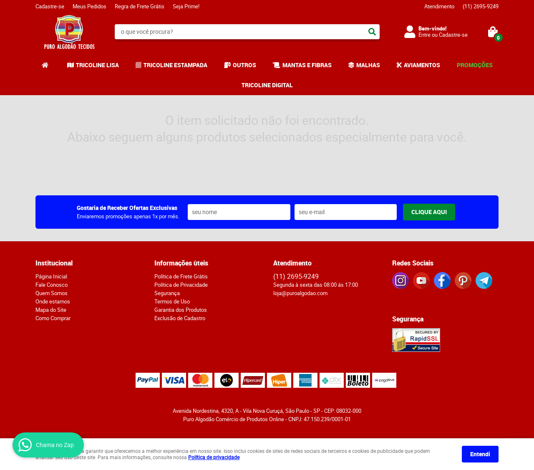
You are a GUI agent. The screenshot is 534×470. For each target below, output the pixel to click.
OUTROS (244, 65)
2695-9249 (481, 6)
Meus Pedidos (89, 6)
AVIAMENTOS (422, 65)
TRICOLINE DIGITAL (267, 85)
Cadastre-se (49, 6)
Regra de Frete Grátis (139, 6)
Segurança (167, 293)
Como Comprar (53, 318)
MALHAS (368, 65)
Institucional (54, 263)
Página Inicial (51, 276)
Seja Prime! (186, 6)
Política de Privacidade (181, 284)
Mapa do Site (50, 309)
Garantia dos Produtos (180, 309)
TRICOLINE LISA (97, 65)
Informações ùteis (181, 263)
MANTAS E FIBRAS (307, 65)
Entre (424, 34)
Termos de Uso (172, 301)
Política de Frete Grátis (181, 276)
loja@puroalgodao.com (300, 293)
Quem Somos (51, 293)
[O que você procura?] (372, 31)
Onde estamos (52, 301)
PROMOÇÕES (475, 65)
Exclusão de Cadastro (179, 318)
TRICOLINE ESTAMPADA (175, 65)
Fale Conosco (51, 284)
